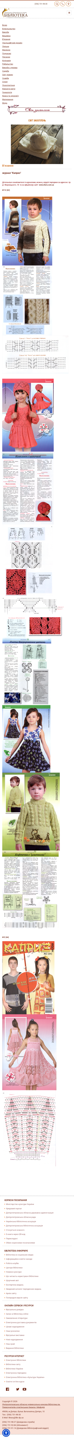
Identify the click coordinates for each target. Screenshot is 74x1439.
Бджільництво (8, 29)
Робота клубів (12, 1263)
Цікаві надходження (15, 1327)
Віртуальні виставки (15, 1335)
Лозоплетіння (8, 85)
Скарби (5, 78)
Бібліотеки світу (13, 1364)
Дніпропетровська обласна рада (21, 1217)
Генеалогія (7, 92)
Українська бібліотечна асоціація (21, 1221)
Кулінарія (6, 60)
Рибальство (7, 64)
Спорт (5, 82)
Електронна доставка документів (21, 1322)
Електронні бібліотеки (16, 1360)
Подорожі (6, 53)
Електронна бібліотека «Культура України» (25, 1377)
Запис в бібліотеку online (17, 1314)
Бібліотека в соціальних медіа (19, 1255)
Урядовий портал (14, 1208)
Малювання (7, 99)
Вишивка (6, 36)
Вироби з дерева (9, 67)
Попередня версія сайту (17, 1298)
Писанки (6, 57)
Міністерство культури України (20, 1204)
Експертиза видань (14, 1285)
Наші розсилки (13, 1331)
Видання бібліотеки (15, 1348)
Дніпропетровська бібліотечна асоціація (24, 1226)
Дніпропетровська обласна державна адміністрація (29, 1213)
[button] (6, 1433)
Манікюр (6, 50)
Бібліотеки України (14, 1369)
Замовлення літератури (16, 1318)
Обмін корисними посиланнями (20, 1243)
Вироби (5, 32)
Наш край (10, 1344)
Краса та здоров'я (10, 96)
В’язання (6, 39)
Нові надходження (14, 1339)
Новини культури (13, 1272)
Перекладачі (11, 1238)
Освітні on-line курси (15, 1381)
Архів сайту (11, 1293)
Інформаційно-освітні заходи (19, 1259)
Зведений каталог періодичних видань (23, 1289)
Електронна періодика (16, 1373)
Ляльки (5, 46)
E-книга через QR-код (15, 1234)
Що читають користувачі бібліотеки (22, 1276)
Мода (4, 103)
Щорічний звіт (12, 1280)
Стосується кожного (15, 1230)
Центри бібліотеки (14, 1268)
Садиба (5, 71)
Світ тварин (7, 75)
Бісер (4, 25)
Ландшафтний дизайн (12, 43)
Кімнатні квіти (8, 89)
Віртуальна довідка (15, 1309)
